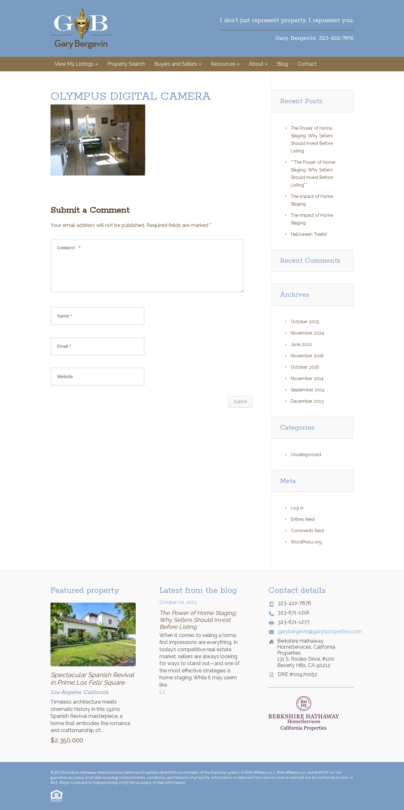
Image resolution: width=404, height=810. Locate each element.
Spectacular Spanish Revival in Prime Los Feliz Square (92, 678)
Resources (225, 64)
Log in (297, 507)
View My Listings (76, 64)
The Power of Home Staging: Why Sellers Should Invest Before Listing (197, 620)
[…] (161, 692)
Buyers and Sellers (177, 64)
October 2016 (305, 367)
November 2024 (307, 333)
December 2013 (307, 401)
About (258, 64)
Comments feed (307, 530)
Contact (307, 64)
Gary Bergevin (80, 28)
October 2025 (305, 321)
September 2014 (307, 389)
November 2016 (307, 355)
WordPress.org (306, 542)
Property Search (126, 64)
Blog (282, 64)
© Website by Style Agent (208, 782)
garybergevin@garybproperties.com (316, 631)
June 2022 (301, 344)
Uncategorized (306, 454)
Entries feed (303, 519)
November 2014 (307, 378)
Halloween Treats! (309, 234)
